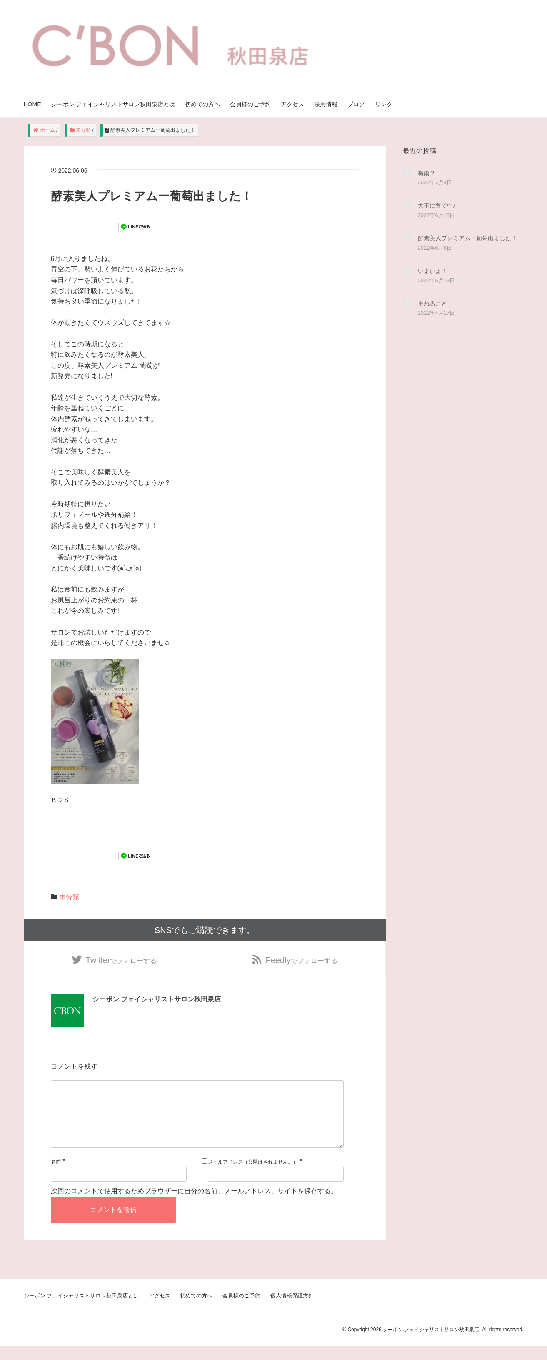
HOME (32, 104)
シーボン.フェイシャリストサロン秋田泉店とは (113, 104)
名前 (56, 1176)
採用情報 (325, 104)
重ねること (432, 303)
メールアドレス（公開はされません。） (253, 1176)
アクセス (292, 104)
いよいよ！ (432, 271)
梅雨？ (426, 173)
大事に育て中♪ (437, 205)
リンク (383, 104)
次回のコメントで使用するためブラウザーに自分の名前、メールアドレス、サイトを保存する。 (194, 1205)
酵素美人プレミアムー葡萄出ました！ (467, 238)
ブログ (356, 104)
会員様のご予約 (250, 104)
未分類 (69, 897)
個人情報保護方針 (292, 1309)
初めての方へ (202, 104)
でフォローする (121, 960)
